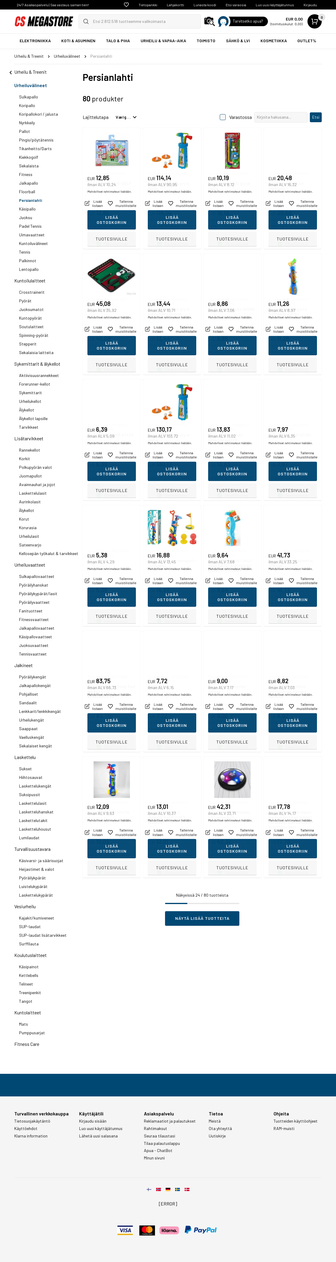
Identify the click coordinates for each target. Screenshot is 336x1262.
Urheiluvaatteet (29, 565)
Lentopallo (29, 269)
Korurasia (28, 527)
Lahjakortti (175, 5)
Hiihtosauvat (31, 777)
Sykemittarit (30, 392)
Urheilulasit (29, 536)
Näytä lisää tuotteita (202, 918)
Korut (24, 518)
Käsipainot (29, 966)
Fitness (25, 174)
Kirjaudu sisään (92, 1121)
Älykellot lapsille (33, 418)
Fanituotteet (31, 610)
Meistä (215, 1121)
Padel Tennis (30, 226)
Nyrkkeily (27, 122)
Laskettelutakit (33, 820)
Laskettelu (25, 757)
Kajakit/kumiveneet (36, 917)
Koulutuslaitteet (30, 955)
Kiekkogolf (28, 157)
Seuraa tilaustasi (159, 1136)
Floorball (27, 191)
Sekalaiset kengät (35, 745)
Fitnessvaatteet (34, 619)
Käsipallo (27, 208)
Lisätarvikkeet (28, 438)
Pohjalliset (28, 694)
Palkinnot (27, 260)
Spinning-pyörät (33, 335)
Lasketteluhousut (35, 829)
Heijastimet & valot (36, 869)
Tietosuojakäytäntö (32, 1121)
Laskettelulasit (33, 493)
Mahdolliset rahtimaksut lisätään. (109, 226)
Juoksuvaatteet (33, 645)
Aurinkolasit (30, 501)
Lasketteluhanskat (36, 811)
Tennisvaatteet (33, 653)
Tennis (24, 251)
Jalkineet (23, 665)
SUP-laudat (30, 926)
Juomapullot (30, 475)
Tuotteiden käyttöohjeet (296, 1121)
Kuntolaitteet (27, 1012)
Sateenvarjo (30, 544)
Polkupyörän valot (35, 467)
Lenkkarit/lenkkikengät (40, 711)
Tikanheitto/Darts (35, 148)
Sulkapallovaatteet (36, 576)
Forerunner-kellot (34, 383)
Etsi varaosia (236, 5)
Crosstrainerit (32, 292)
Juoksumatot (31, 309)
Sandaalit (28, 702)
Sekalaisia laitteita (36, 352)
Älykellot (26, 409)
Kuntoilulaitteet (29, 280)
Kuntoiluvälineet (33, 243)
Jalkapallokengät (35, 685)
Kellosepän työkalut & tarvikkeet (48, 553)
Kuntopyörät (30, 317)
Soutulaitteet (31, 326)
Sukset (25, 768)
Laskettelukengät (35, 785)
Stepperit (28, 343)
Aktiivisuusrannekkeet (39, 375)
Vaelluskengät (31, 737)
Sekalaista (29, 165)
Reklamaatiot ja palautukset (170, 1121)
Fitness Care (26, 1044)
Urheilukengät (31, 719)
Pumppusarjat (32, 1032)
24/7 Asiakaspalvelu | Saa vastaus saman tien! (53, 5)
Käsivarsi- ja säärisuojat (41, 860)
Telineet (26, 983)
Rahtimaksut (155, 1128)
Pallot (24, 131)
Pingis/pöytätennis (36, 139)
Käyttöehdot (25, 1128)
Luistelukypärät (33, 886)
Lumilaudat (29, 837)
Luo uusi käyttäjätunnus (275, 5)
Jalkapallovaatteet (36, 628)
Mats (23, 1024)
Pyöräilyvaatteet (34, 602)
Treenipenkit (30, 992)
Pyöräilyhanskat (33, 584)
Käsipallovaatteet (35, 636)
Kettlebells (28, 975)
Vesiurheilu (25, 906)
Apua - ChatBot (158, 1150)
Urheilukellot (30, 401)
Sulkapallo (28, 96)
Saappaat (28, 728)
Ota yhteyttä (220, 1128)
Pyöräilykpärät (32, 877)
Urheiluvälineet (30, 85)
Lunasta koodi (205, 5)
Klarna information (31, 1136)
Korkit (24, 458)
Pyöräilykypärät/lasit (38, 593)
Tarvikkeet (28, 427)
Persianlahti (30, 200)
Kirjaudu (310, 5)
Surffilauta (29, 943)
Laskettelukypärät (36, 895)
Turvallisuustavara (32, 849)
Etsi (315, 117)
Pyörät (25, 300)
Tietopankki (148, 5)
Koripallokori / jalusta (38, 114)
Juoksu (25, 217)
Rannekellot (29, 449)
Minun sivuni (154, 1158)
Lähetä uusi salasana (98, 1136)
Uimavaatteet (32, 234)
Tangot (25, 1001)
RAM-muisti (284, 1128)
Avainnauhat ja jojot (37, 484)
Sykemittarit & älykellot (37, 364)
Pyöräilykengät (32, 676)
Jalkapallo (28, 183)
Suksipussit (29, 794)
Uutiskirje (217, 1136)
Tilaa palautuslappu (162, 1143)
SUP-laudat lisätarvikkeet (43, 935)
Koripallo (27, 105)
